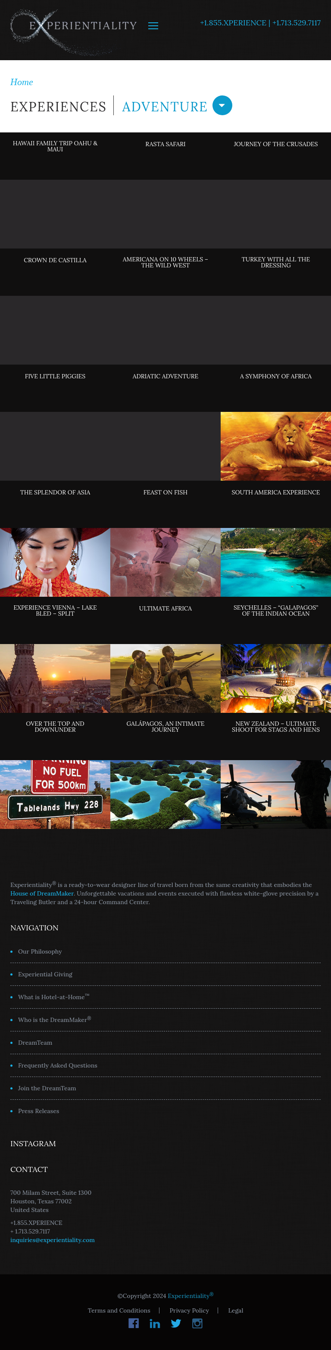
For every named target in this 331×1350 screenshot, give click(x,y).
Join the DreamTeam (47, 1088)
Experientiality (73, 30)
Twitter (176, 1323)
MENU (153, 26)
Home (21, 82)
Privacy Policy (189, 1310)
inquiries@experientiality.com (52, 1240)
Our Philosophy (40, 951)
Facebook (133, 1323)
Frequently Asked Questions (57, 1065)
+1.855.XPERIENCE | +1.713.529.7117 (260, 23)
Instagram (197, 1323)
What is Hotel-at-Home (54, 996)
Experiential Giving (45, 974)
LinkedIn (155, 1323)
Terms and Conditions (119, 1310)
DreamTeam (35, 1042)
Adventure (177, 105)
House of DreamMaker (42, 893)
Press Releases (38, 1111)
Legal (236, 1310)
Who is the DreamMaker (54, 1019)
